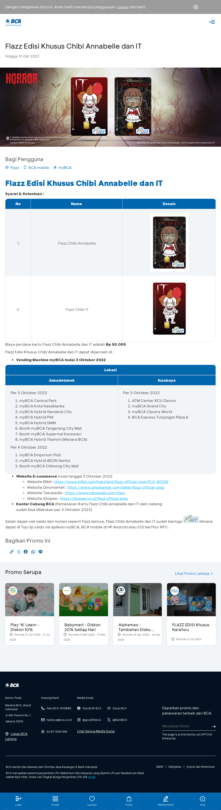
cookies (123, 7)
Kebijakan (175, 766)
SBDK (159, 766)
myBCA (62, 167)
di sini (91, 777)
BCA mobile (36, 167)
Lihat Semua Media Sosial (96, 731)
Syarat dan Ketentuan (201, 766)
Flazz (12, 167)
